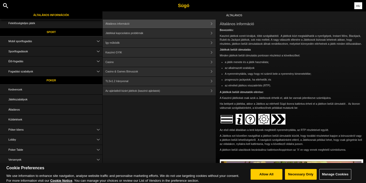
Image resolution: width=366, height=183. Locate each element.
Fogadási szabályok (55, 72)
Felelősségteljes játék (21, 23)
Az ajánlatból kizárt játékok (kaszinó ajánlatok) (160, 91)
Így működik (160, 43)
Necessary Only (300, 176)
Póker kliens (55, 130)
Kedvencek (15, 89)
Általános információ (160, 23)
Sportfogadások (55, 51)
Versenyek (55, 160)
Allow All (267, 176)
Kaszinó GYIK (160, 52)
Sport (51, 32)
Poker (51, 80)
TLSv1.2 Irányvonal (160, 81)
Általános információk (51, 15)
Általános (14, 109)
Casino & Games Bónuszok (160, 72)
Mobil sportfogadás (55, 41)
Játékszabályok (17, 99)
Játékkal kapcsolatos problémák (160, 33)
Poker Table (55, 150)
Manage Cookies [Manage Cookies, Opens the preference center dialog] (335, 176)
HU (358, 5)
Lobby (55, 140)
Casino (160, 62)
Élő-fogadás (55, 61)
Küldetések (15, 119)
